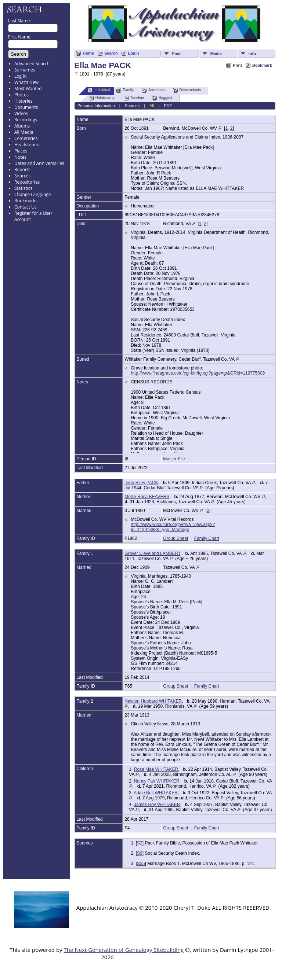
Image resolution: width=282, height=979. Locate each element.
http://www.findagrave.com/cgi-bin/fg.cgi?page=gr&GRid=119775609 (198, 373)
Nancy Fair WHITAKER (157, 781)
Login (133, 53)
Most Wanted (28, 88)
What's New (26, 82)
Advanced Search (32, 63)
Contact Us (25, 207)
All (151, 105)
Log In (20, 76)
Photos (21, 95)
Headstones (26, 144)
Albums (22, 126)
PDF (168, 105)
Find (176, 53)
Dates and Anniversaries (39, 163)
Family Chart (206, 538)
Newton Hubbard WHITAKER (153, 701)
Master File (174, 458)
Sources (22, 176)
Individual (99, 90)
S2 (139, 843)
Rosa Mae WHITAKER (156, 769)
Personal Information (96, 105)
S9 (139, 853)
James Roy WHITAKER (157, 804)
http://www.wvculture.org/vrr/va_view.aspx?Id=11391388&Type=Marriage (173, 527)
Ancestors (153, 90)
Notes (20, 157)
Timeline (134, 98)
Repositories (27, 182)
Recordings (25, 120)
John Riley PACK (141, 482)
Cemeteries (26, 138)
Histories (23, 101)
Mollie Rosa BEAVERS (146, 496)
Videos (21, 113)
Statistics (23, 188)
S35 (141, 863)
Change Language (32, 194)
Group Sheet (175, 538)
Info (252, 53)
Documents (26, 107)
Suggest (162, 98)
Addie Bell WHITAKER (156, 792)
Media (216, 53)
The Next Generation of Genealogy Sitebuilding (124, 949)
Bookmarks (25, 201)
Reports (22, 169)
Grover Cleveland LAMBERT (152, 553)
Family (125, 90)
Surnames (24, 70)
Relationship (102, 98)
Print (237, 65)
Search (111, 53)
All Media (23, 132)
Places (20, 151)
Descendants (187, 90)
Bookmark (262, 65)
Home (88, 53)
